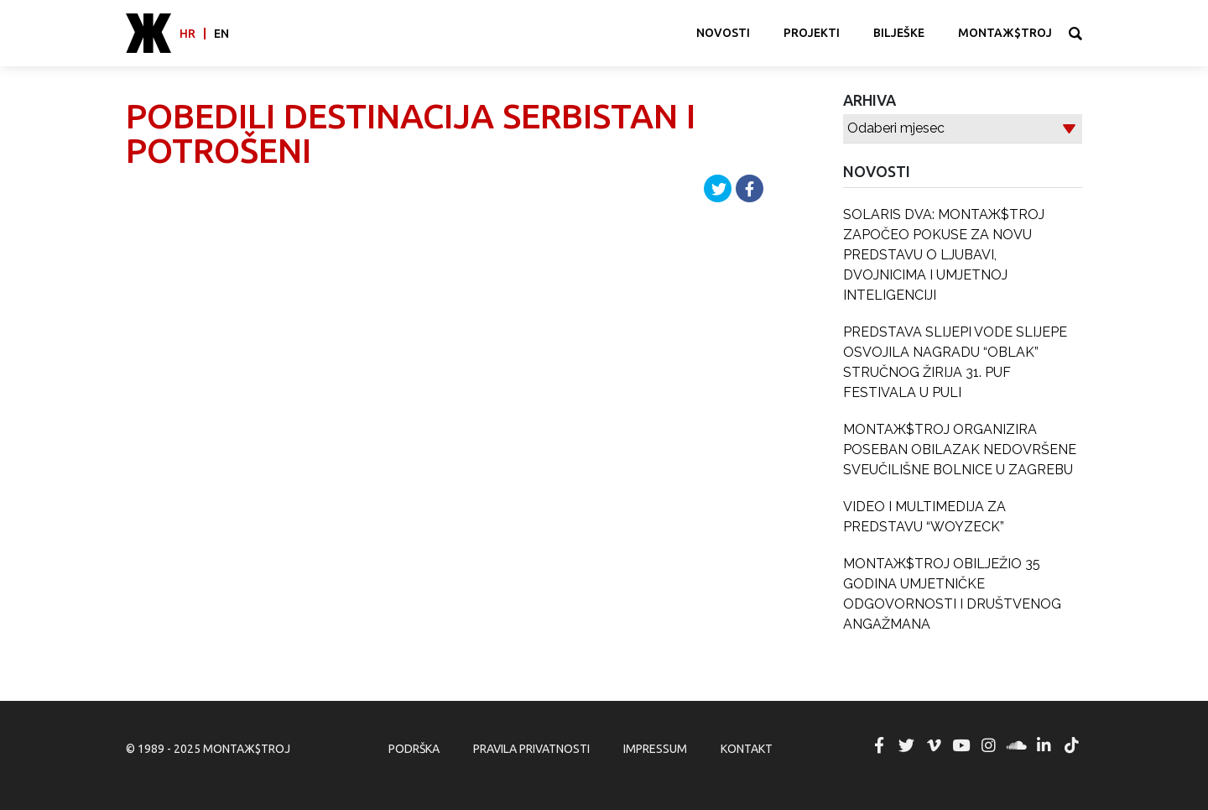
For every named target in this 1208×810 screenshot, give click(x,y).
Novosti (723, 33)
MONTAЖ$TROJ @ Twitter (906, 745)
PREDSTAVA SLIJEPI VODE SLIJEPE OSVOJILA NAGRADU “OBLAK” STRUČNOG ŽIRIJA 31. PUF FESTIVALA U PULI (955, 362)
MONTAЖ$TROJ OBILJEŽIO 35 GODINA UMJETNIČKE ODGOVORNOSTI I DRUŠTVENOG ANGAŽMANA (952, 594)
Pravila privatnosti (531, 749)
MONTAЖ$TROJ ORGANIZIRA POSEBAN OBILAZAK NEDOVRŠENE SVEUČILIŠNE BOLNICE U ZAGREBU (959, 449)
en (221, 33)
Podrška (414, 749)
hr (187, 33)
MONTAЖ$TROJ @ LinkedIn (1043, 745)
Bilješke (898, 33)
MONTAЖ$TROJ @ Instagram (989, 745)
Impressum (655, 749)
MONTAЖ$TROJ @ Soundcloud (1016, 745)
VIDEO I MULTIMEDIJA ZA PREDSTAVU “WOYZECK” (924, 517)
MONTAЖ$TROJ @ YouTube (961, 745)
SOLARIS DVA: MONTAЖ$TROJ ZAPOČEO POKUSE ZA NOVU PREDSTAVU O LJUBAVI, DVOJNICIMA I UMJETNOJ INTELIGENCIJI (943, 254)
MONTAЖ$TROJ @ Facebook (879, 745)
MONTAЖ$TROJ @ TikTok (1071, 745)
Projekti (812, 33)
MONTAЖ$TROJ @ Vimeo (933, 745)
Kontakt (747, 749)
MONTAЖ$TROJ (1005, 33)
